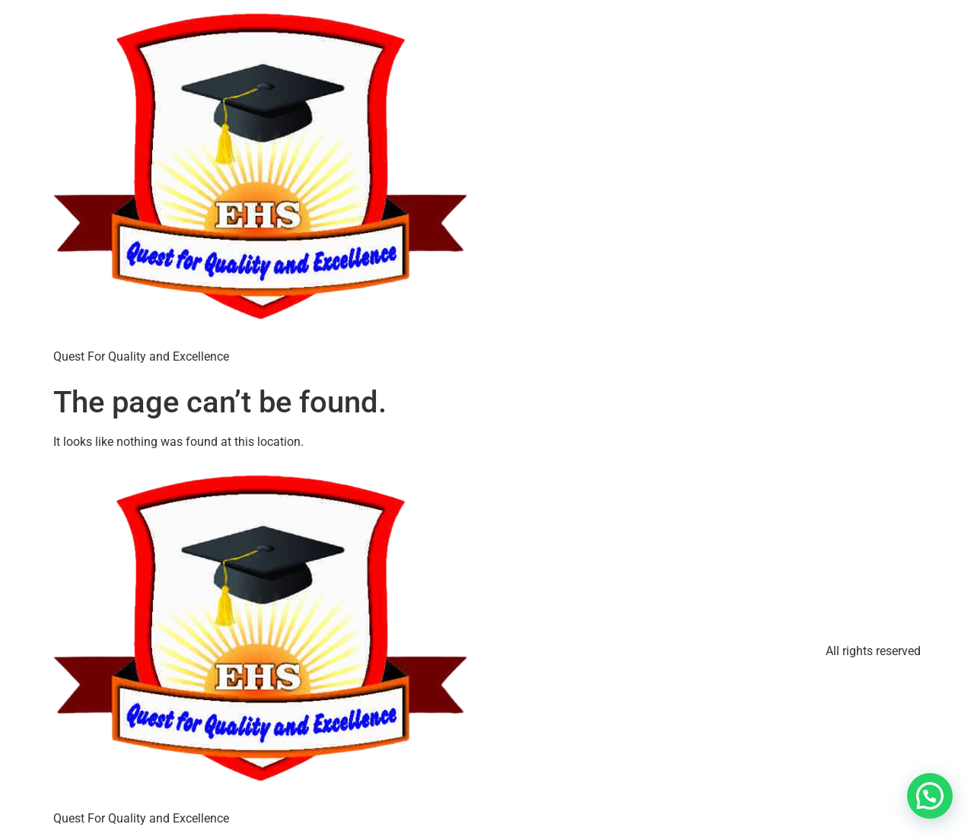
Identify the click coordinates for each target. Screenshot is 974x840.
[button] (930, 796)
